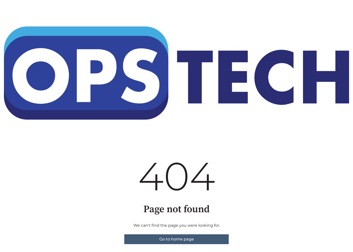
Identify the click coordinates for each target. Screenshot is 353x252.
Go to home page (176, 239)
